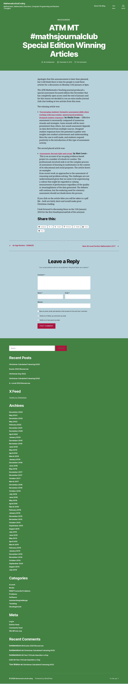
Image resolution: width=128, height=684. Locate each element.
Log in (12, 622)
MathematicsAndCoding (16, 4)
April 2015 (14, 542)
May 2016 (13, 501)
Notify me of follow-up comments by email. (53, 316)
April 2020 (14, 434)
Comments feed (16, 628)
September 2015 (16, 526)
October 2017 (15, 478)
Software (13, 597)
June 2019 (14, 447)
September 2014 (17, 564)
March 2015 (14, 545)
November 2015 (16, 519)
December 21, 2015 (65, 63)
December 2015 (16, 516)
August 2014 (15, 567)
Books (12, 588)
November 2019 (16, 444)
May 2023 (13, 415)
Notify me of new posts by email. (50, 320)
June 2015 (14, 535)
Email (67, 293)
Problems (13, 594)
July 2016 (13, 494)
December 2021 (16, 428)
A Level (12, 585)
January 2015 (15, 551)
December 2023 (16, 412)
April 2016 (14, 504)
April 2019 (14, 453)
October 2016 (15, 491)
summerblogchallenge (19, 601)
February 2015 (15, 548)
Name (40, 293)
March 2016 (14, 507)
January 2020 (15, 437)
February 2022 (16, 425)
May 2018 (13, 469)
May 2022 (13, 422)
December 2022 (16, 419)
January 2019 (15, 459)
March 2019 (14, 456)
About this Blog (99, 6)
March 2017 (14, 482)
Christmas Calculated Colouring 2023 (26, 364)
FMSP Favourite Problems (21, 591)
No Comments (82, 63)
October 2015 (15, 523)
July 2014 (13, 570)
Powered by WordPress (46, 679)
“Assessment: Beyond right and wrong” (58, 154)
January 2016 (15, 513)
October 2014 (15, 560)
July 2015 (13, 532)
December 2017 (16, 472)
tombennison (49, 63)
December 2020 (16, 431)
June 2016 (14, 497)
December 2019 (16, 441)
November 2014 (16, 557)
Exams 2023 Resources (20, 369)
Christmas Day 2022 (18, 374)
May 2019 (13, 450)
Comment (41, 275)
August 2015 (15, 529)
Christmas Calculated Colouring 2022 (26, 379)
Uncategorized (64, 20)
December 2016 (16, 485)
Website (40, 302)
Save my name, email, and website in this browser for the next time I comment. (63, 311)
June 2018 (14, 466)
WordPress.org (16, 631)
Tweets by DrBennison (19, 398)
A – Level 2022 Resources (21, 383)
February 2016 (16, 510)
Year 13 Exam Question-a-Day (37, 655)
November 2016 (16, 488)
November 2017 (16, 475)
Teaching (13, 604)
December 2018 (16, 463)
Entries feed (14, 625)
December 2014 (16, 554)
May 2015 (13, 538)
